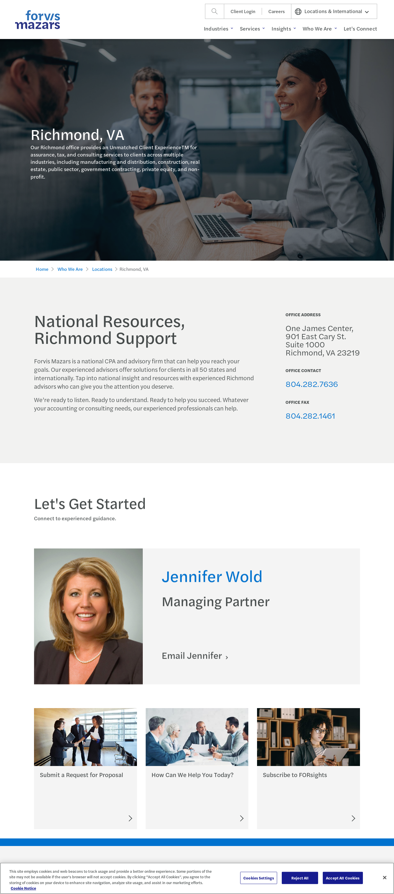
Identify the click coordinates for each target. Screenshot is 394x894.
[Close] (384, 877)
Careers (276, 11)
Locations (102, 269)
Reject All (300, 878)
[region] (197, 878)
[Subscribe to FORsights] (332, 818)
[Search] (214, 11)
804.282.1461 (310, 415)
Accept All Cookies (342, 878)
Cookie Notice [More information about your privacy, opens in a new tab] (23, 888)
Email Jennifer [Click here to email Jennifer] (193, 662)
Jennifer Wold (212, 582)
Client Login (243, 11)
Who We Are (70, 269)
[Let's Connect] (216, 818)
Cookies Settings (258, 878)
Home (42, 269)
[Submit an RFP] (104, 818)
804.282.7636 (312, 383)
